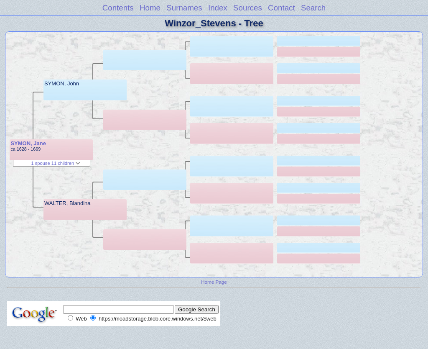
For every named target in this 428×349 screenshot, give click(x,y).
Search (313, 7)
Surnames (184, 7)
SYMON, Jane (28, 143)
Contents (118, 7)
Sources (247, 7)
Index (217, 7)
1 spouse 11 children (55, 163)
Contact (281, 7)
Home (150, 7)
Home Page (214, 282)
